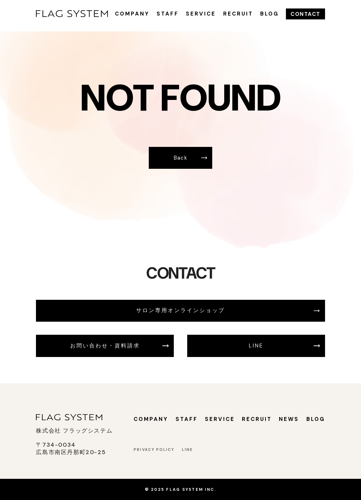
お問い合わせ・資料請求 (105, 345)
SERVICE (201, 13)
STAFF (168, 13)
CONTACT (305, 13)
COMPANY (132, 13)
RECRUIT (238, 13)
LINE (256, 345)
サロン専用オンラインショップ (180, 310)
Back (181, 157)
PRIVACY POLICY (154, 449)
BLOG (269, 13)
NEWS (289, 419)
